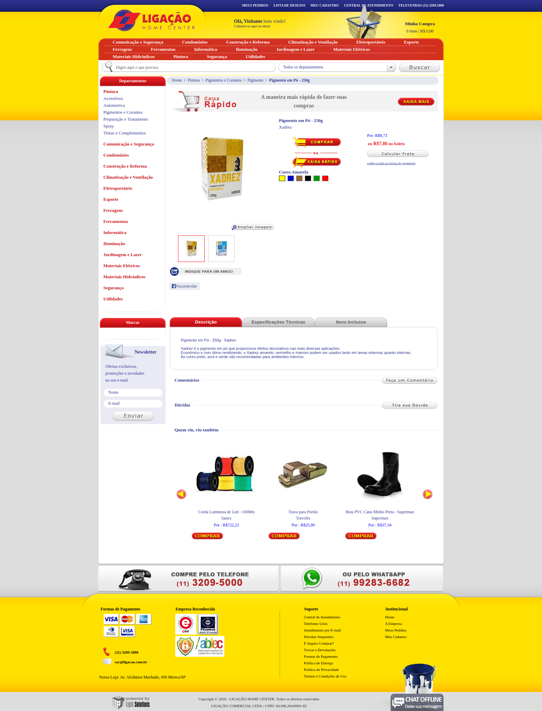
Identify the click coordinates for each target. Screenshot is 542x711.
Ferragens (113, 210)
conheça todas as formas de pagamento (391, 163)
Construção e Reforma (125, 166)
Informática (114, 232)
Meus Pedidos (255, 5)
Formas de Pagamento (321, 656)
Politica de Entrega (318, 663)
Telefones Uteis (316, 623)
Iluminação (114, 243)
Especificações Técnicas (278, 322)
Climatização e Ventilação (128, 177)
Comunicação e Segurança (128, 144)
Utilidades (113, 298)
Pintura (194, 80)
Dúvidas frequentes (318, 637)
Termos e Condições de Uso (325, 676)
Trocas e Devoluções (320, 650)
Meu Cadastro (324, 5)
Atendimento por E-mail (322, 630)
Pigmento (255, 80)
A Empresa (393, 623)
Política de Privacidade (321, 669)
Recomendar (184, 286)
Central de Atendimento (322, 617)
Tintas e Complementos (124, 132)
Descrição (206, 322)
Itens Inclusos (351, 322)
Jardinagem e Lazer (122, 254)
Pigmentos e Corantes (224, 80)
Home (177, 80)
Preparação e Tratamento (125, 119)
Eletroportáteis (117, 188)
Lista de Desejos (289, 5)
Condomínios (116, 155)
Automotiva (114, 105)
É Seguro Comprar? (319, 643)
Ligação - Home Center (151, 20)
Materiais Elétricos (121, 265)
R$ (420, 27)
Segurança (113, 287)
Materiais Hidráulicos (124, 276)
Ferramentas (115, 221)
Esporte (110, 199)
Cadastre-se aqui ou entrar (252, 26)
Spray (108, 126)
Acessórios (113, 98)
